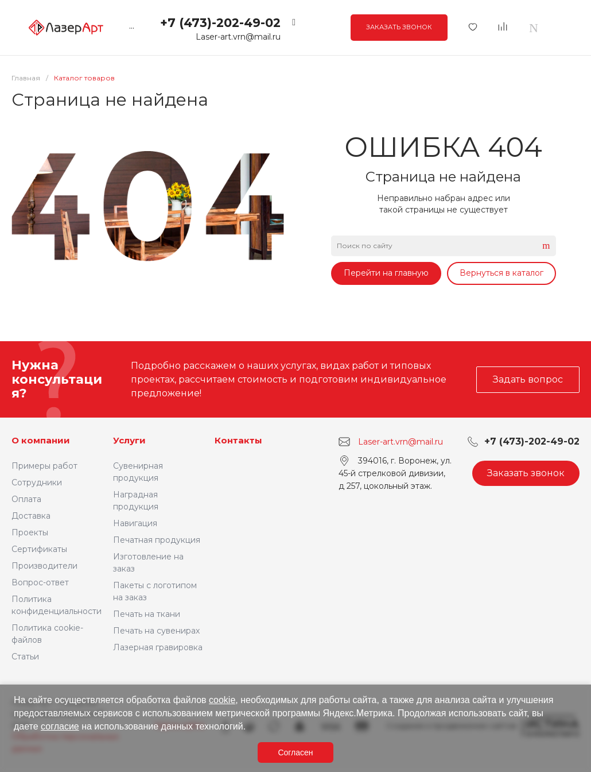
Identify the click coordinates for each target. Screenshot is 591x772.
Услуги (129, 440)
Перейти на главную (386, 273)
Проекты (29, 532)
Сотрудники (36, 482)
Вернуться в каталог (501, 273)
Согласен (295, 752)
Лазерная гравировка (158, 647)
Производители (44, 566)
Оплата (26, 499)
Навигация (135, 523)
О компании (40, 440)
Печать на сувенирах (156, 631)
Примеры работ (44, 466)
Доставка (30, 516)
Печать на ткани (146, 614)
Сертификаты (39, 549)
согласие (60, 726)
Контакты (238, 440)
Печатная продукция (156, 540)
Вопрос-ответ (40, 582)
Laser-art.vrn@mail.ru (238, 37)
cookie (222, 700)
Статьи (25, 656)
